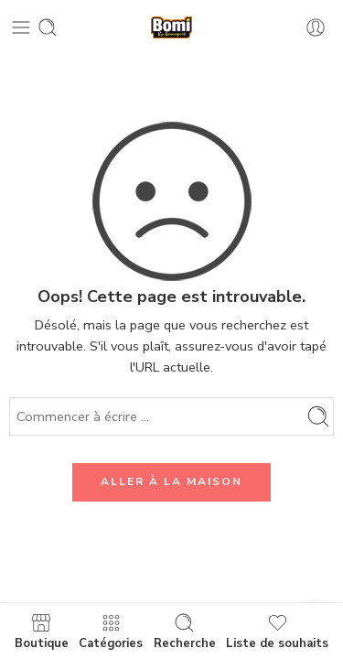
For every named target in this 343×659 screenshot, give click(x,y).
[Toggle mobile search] (48, 27)
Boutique (42, 631)
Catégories (111, 631)
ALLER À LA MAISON (171, 481)
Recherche (185, 631)
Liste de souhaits (277, 631)
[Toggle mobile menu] (21, 27)
